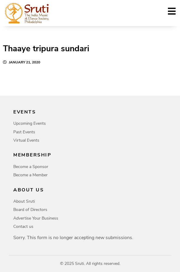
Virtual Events (26, 140)
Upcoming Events (29, 123)
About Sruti (24, 201)
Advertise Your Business (35, 218)
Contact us (23, 226)
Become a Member (30, 175)
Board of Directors (30, 209)
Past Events (24, 132)
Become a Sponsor (30, 166)
